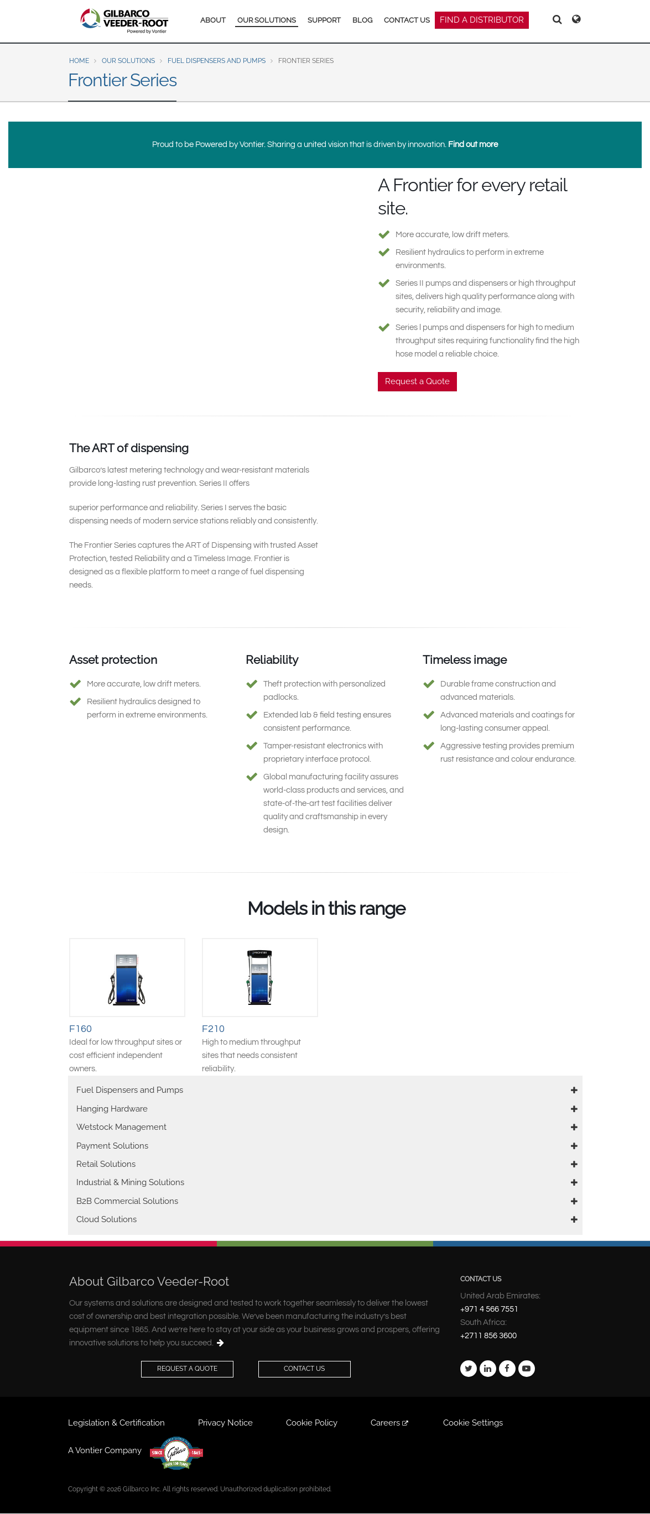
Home (79, 61)
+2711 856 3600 (488, 1336)
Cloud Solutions (106, 1219)
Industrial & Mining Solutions (130, 1182)
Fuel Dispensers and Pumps (217, 61)
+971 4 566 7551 (489, 1309)
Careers (390, 1423)
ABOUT (213, 20)
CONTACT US (407, 20)
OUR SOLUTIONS (266, 20)
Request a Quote (417, 381)
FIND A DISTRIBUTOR (482, 20)
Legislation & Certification (116, 1423)
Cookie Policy (311, 1423)
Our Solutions (128, 61)
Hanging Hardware (112, 1109)
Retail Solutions (106, 1164)
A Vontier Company (105, 1450)
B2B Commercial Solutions (127, 1201)
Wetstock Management (121, 1127)
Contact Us (304, 1368)
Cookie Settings (473, 1423)
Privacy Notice (225, 1423)
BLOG (362, 20)
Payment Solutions (112, 1146)
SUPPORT (324, 20)
